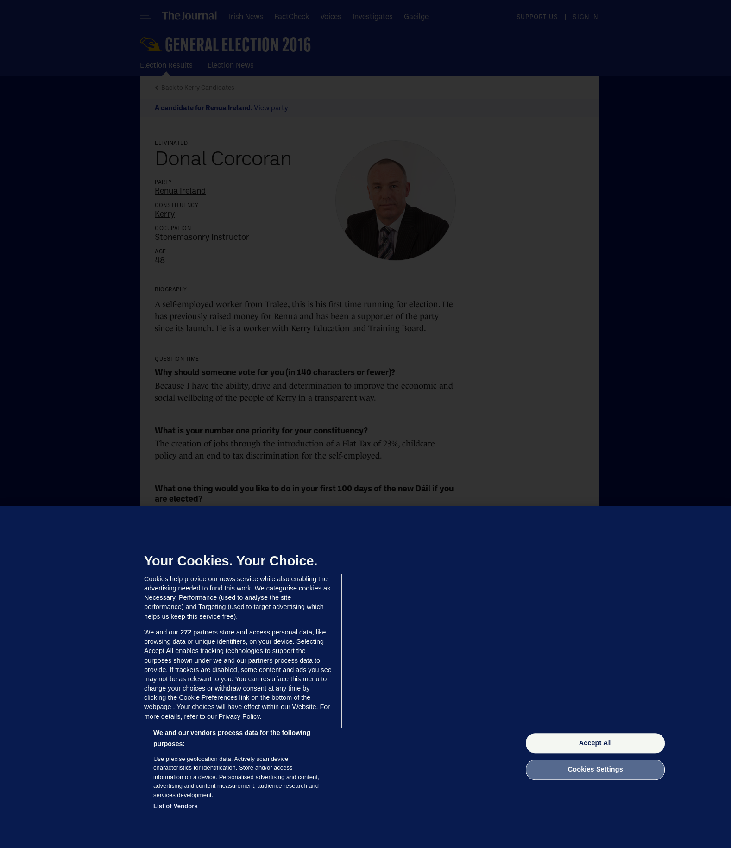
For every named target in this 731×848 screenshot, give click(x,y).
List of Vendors (175, 806)
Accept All (595, 743)
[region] (365, 677)
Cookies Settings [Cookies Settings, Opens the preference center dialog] (595, 769)
